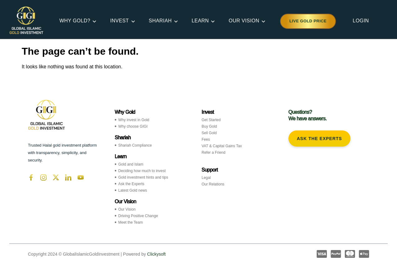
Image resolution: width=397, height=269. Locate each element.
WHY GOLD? (75, 21)
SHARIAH (161, 21)
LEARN (201, 21)
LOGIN (361, 20)
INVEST (120, 21)
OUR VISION (245, 21)
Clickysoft (156, 254)
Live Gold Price (308, 21)
